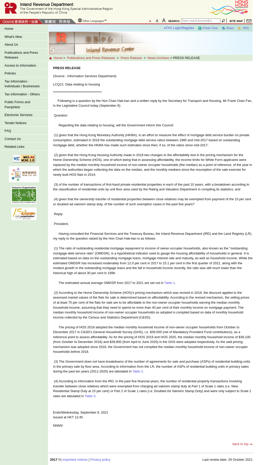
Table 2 (137, 371)
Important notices (75, 459)
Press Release (131, 58)
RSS (243, 28)
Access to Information (20, 65)
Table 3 (90, 396)
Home (9, 29)
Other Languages (93, 20)
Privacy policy (100, 459)
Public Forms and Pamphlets (17, 104)
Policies (10, 73)
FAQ (8, 131)
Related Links (15, 147)
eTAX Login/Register (179, 28)
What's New (13, 37)
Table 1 (169, 283)
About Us (11, 44)
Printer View (208, 28)
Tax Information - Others (22, 94)
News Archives (158, 58)
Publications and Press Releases (21, 55)
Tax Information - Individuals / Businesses (22, 83)
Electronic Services (19, 115)
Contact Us (13, 139)
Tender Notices (16, 123)
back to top (240, 444)
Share (228, 28)
